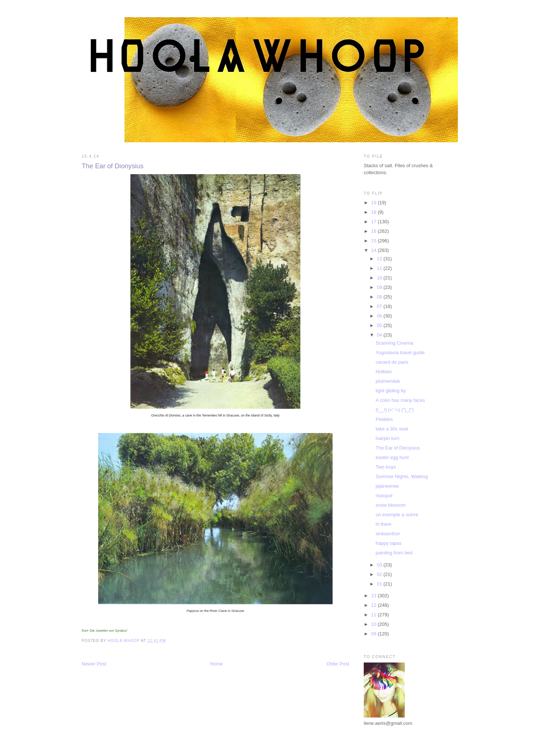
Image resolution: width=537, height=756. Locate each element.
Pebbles (384, 419)
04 (380, 335)
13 (374, 595)
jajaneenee (387, 486)
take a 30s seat (391, 429)
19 (374, 202)
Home (216, 664)
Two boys (385, 467)
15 (374, 240)
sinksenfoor (387, 533)
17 (374, 221)
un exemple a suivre (396, 514)
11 (380, 268)
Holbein (383, 371)
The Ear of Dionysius (397, 448)
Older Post (338, 664)
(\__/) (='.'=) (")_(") (394, 409)
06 (380, 316)
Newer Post (94, 664)
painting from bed (393, 552)
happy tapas (388, 543)
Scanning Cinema (394, 343)
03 (380, 565)
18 (374, 212)
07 (380, 306)
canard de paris (391, 362)
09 (380, 287)
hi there (383, 524)
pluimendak (387, 381)
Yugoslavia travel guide (400, 352)
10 (380, 277)
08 (380, 297)
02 (380, 574)
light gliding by (390, 390)
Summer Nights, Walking (401, 476)
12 (380, 258)
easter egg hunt (391, 457)
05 (380, 325)
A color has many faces (400, 400)
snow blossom (390, 505)
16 (374, 231)
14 (374, 250)
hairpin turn (387, 438)
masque (383, 495)
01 (380, 584)
